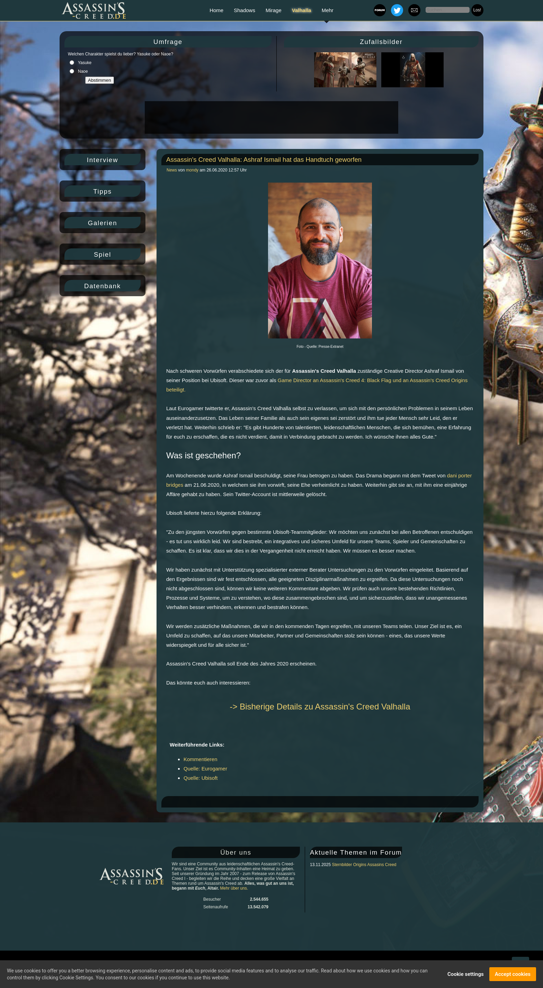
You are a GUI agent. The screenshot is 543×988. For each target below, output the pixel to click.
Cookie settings (465, 975)
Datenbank (102, 286)
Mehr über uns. (234, 888)
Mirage (274, 10)
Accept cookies (513, 975)
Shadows (244, 10)
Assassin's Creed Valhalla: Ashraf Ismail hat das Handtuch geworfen (264, 159)
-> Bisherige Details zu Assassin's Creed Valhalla (320, 706)
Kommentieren (200, 759)
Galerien (102, 223)
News (172, 170)
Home (216, 10)
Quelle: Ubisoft (200, 778)
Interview (102, 160)
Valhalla (301, 10)
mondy (192, 170)
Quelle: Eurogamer (205, 768)
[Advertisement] (271, 117)
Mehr (327, 10)
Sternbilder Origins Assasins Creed (364, 864)
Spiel (102, 254)
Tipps (102, 191)
